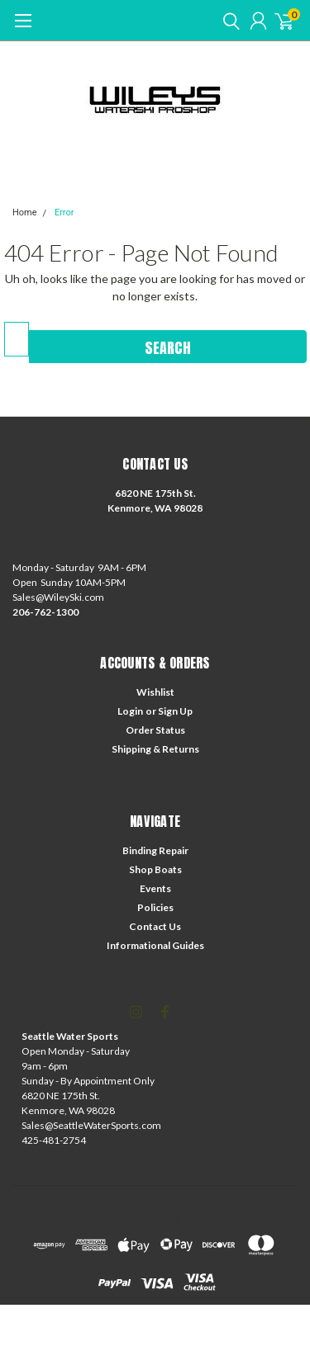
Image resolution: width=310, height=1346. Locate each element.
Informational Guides (155, 945)
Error (64, 212)
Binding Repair (155, 850)
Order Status (155, 730)
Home (24, 212)
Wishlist (155, 692)
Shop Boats (155, 869)
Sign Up (175, 711)
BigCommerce (105, 1216)
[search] (227, 20)
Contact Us (155, 926)
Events (155, 888)
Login (130, 711)
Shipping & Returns (155, 749)
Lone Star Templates (230, 1216)
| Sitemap (214, 1202)
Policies (155, 907)
